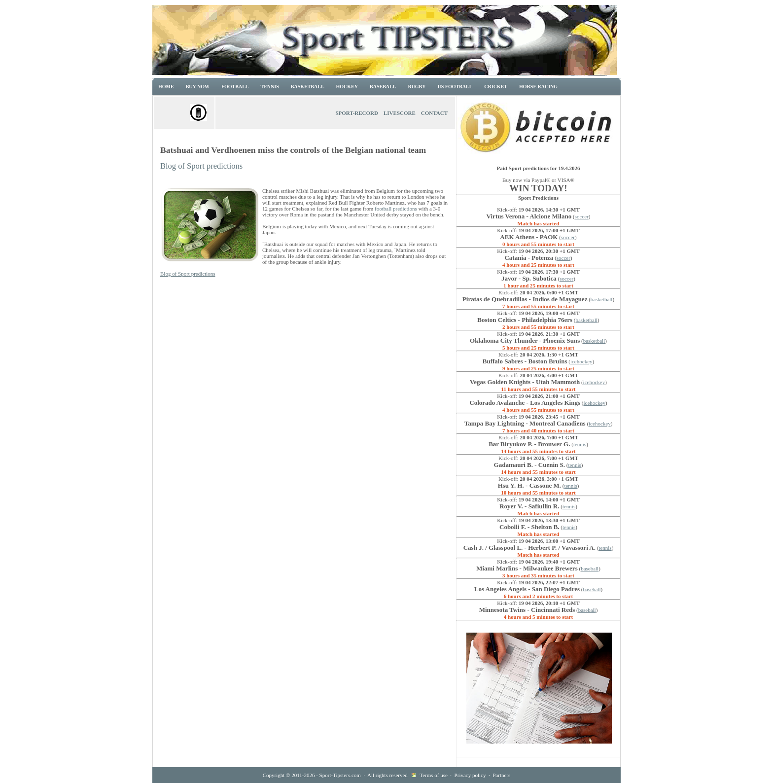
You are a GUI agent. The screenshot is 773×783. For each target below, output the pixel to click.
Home (166, 86)
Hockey (347, 86)
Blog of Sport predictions (201, 166)
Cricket (495, 86)
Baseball (383, 86)
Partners (501, 775)
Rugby (416, 86)
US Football (455, 86)
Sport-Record (356, 113)
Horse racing (538, 86)
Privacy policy (470, 775)
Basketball (307, 86)
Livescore (400, 113)
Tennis (270, 86)
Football (235, 86)
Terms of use (434, 775)
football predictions (396, 209)
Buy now (198, 86)
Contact (434, 113)
